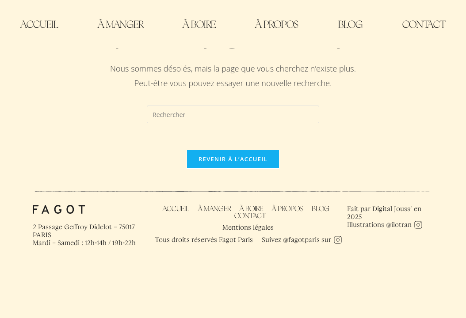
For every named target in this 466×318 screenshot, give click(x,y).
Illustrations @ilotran (379, 224)
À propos (277, 24)
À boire (199, 24)
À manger (120, 24)
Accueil (39, 24)
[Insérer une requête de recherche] (233, 114)
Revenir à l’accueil (233, 159)
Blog (350, 24)
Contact (424, 24)
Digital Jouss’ (392, 208)
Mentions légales (248, 227)
